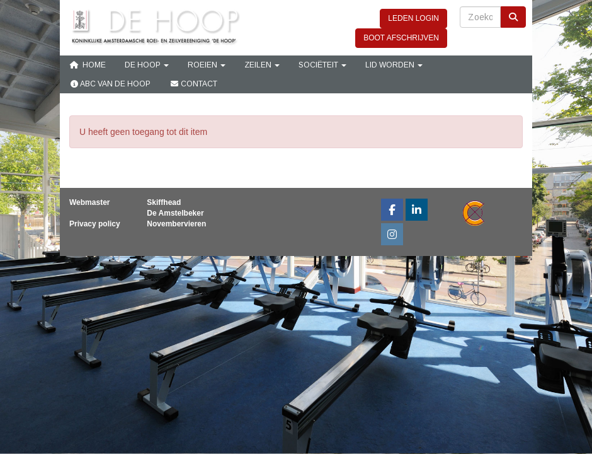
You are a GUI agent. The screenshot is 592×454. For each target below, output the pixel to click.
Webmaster (89, 202)
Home (87, 65)
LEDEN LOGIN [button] (413, 18)
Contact (193, 83)
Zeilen (262, 65)
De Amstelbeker (175, 213)
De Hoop (147, 65)
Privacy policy (94, 223)
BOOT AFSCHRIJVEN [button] (401, 37)
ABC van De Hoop (110, 83)
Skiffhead (164, 202)
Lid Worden (394, 65)
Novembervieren (176, 223)
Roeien (206, 65)
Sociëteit (322, 65)
